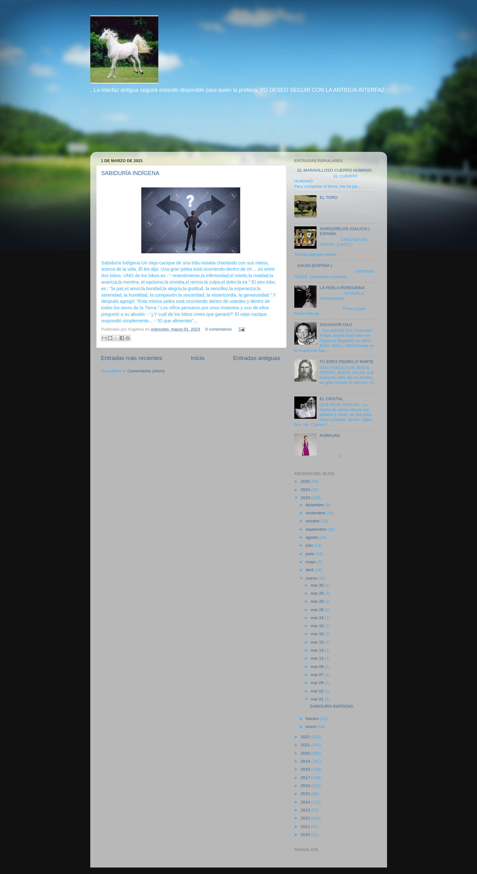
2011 (305, 826)
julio (310, 545)
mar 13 (318, 658)
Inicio (198, 358)
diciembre (315, 505)
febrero (313, 718)
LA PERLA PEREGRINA (342, 287)
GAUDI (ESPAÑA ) (314, 265)
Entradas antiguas (256, 358)
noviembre (316, 513)
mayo (311, 561)
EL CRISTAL (331, 398)
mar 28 (318, 601)
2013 (305, 810)
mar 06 (318, 682)
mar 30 (318, 585)
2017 (305, 777)
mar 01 (318, 699)
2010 (305, 834)
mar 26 (318, 609)
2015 (305, 793)
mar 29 (318, 593)
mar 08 (318, 666)
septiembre (317, 529)
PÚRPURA (330, 435)
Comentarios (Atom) (146, 371)
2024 (305, 489)
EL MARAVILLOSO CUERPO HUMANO (334, 170)
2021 (305, 745)
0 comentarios (219, 329)
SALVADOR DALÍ (336, 324)
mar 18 (318, 634)
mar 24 (318, 617)
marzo (312, 578)
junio (311, 553)
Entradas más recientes (131, 358)
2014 (305, 802)
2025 (305, 481)
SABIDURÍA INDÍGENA (130, 173)
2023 (305, 497)
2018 (305, 769)
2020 (305, 753)
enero (311, 726)
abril (310, 570)
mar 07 (318, 674)
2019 (305, 761)
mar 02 (318, 691)
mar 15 (318, 642)
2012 (305, 818)
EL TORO (329, 197)
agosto (312, 537)
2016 (305, 785)
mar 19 (318, 625)
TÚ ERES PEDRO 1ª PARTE (346, 361)
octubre (313, 521)
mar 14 (318, 650)
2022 (305, 737)
